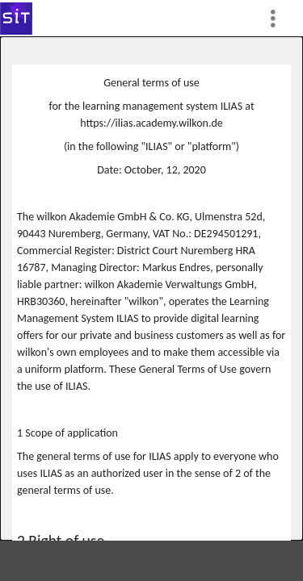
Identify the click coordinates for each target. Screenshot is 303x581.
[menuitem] (279, 18)
